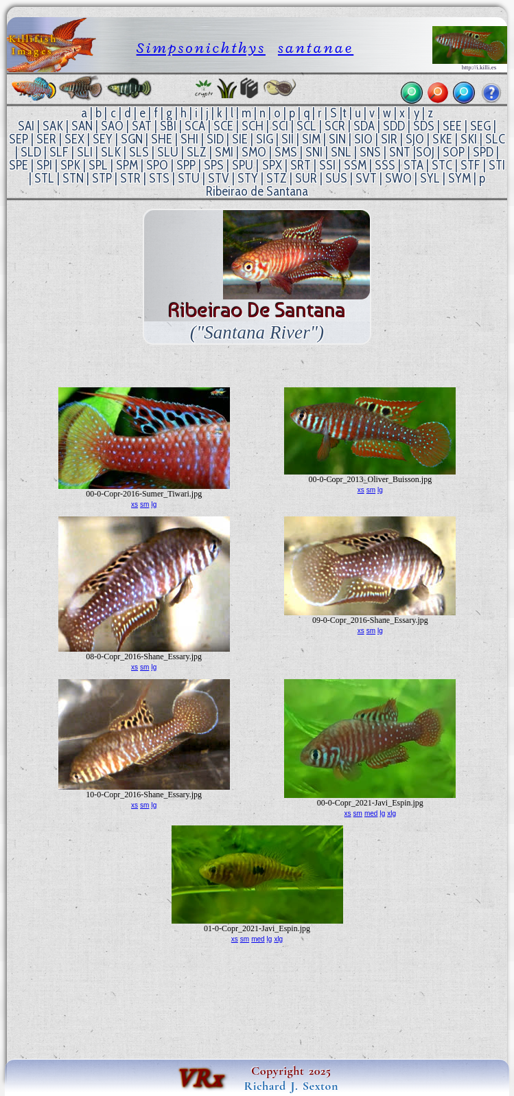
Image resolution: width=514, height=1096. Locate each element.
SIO (363, 139)
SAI (26, 126)
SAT (142, 126)
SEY (103, 139)
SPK (70, 165)
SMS (285, 152)
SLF (59, 152)
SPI (44, 165)
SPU (242, 165)
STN (73, 178)
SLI (85, 152)
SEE (452, 126)
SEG (480, 126)
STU (189, 178)
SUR (306, 178)
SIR (389, 139)
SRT (300, 165)
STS (159, 178)
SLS (139, 152)
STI (497, 165)
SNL (341, 152)
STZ (276, 178)
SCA (195, 126)
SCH (253, 126)
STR (130, 178)
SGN (132, 139)
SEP (18, 139)
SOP (454, 152)
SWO (398, 178)
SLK (111, 152)
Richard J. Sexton (291, 1085)
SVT (366, 178)
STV (218, 178)
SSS (385, 165)
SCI (280, 126)
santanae (315, 47)
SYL (430, 178)
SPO (157, 165)
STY (247, 178)
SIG (264, 139)
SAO (112, 126)
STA (413, 165)
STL (44, 178)
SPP (186, 165)
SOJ (425, 152)
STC (442, 165)
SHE (161, 139)
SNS (370, 152)
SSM (355, 165)
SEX (74, 139)
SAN (82, 126)
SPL (98, 165)
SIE (240, 139)
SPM (127, 165)
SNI (314, 152)
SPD (483, 152)
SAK (53, 126)
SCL (306, 126)
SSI (327, 165)
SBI (168, 126)
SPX (272, 165)
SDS (423, 126)
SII (287, 139)
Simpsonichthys (201, 47)
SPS (214, 165)
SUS (336, 178)
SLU (167, 152)
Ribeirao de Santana (257, 191)
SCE (223, 126)
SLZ (197, 152)
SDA (364, 126)
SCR (335, 126)
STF (470, 165)
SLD (31, 152)
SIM (311, 139)
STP (102, 178)
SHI (189, 139)
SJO (415, 139)
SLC (495, 139)
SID (215, 139)
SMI (224, 152)
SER (46, 139)
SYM (459, 178)
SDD (394, 126)
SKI (468, 139)
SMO (254, 152)
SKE (442, 139)
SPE (18, 165)
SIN (337, 139)
